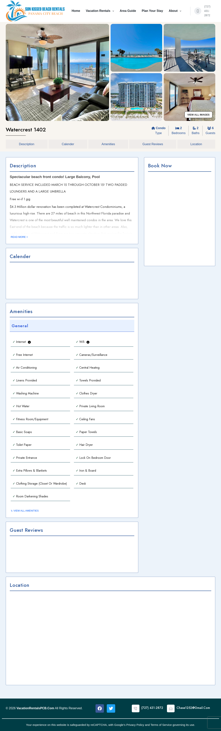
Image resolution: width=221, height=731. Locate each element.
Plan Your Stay (152, 10)
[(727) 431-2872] (198, 11)
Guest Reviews (152, 144)
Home (76, 10)
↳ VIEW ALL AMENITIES (25, 510)
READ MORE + (19, 237)
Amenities (108, 144)
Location (196, 144)
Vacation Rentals (100, 11)
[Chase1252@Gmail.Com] (170, 708)
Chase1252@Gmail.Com (193, 708)
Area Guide (128, 10)
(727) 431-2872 (207, 11)
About (176, 11)
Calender (68, 144)
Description (26, 144)
